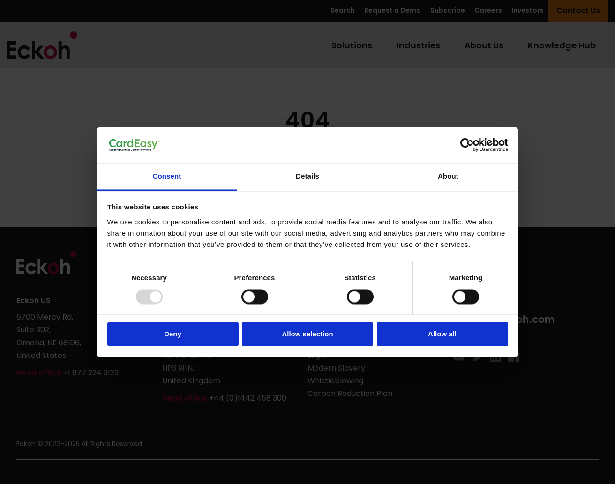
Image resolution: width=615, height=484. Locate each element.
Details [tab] (307, 176)
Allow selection (307, 334)
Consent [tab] (167, 176)
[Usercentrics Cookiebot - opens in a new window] (467, 145)
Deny (172, 334)
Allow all (442, 334)
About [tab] (448, 176)
